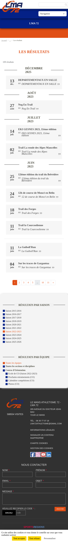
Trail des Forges (27, 209)
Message (8, 491)
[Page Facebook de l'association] (32, 454)
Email (6, 480)
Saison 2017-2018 (13, 318)
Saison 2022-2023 (13, 331)
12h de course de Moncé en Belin (36, 192)
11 (48, 282)
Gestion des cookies (41, 448)
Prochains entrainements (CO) (21, 377)
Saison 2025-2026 (13, 342)
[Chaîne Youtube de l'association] (43, 454)
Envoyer (60, 509)
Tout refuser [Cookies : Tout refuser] (34, 538)
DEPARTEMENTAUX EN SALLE (37, 80)
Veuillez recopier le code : (18, 508)
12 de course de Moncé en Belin (38, 196)
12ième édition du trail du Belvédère (38, 174)
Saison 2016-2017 (13, 314)
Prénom (41, 470)
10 (43, 282)
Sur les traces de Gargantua (33, 263)
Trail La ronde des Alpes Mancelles (37, 147)
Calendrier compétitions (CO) (21, 380)
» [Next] (53, 282)
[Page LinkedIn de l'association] (48, 454)
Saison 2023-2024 (13, 335)
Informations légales (42, 430)
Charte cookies (39, 443)
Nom (6, 470)
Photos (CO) (13, 384)
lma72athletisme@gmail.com (46, 423)
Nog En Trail (25, 104)
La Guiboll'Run (27, 247)
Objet (40, 480)
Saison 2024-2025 (13, 338)
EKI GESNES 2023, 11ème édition (37, 129)
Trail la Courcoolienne (30, 225)
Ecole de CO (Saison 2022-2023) (22, 374)
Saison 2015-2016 (13, 311)
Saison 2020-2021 (13, 324)
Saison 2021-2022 (13, 328)
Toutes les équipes (13, 363)
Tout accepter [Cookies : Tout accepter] (19, 538)
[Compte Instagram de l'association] (38, 454)
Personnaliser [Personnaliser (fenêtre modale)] (50, 538)
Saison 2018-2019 (13, 321)
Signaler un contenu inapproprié (42, 436)
